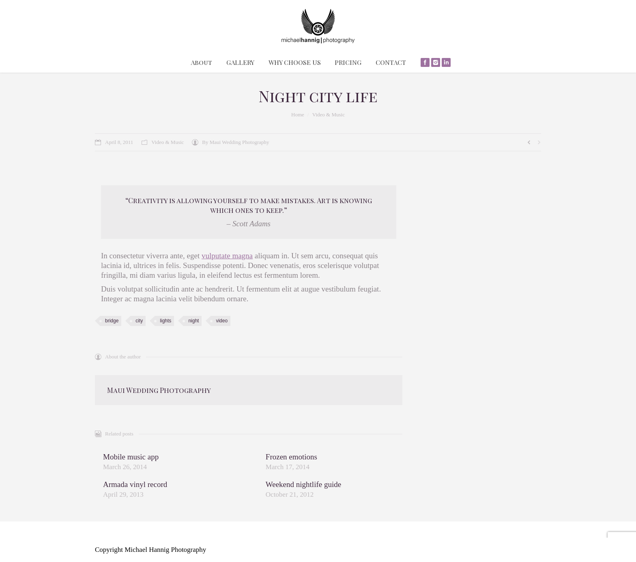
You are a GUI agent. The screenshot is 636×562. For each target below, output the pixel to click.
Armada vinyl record (135, 484)
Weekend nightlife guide (303, 484)
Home (297, 115)
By (235, 142)
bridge (111, 321)
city (139, 321)
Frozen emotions (291, 457)
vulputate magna (227, 255)
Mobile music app (131, 457)
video (222, 321)
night (193, 321)
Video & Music (328, 115)
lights (165, 321)
